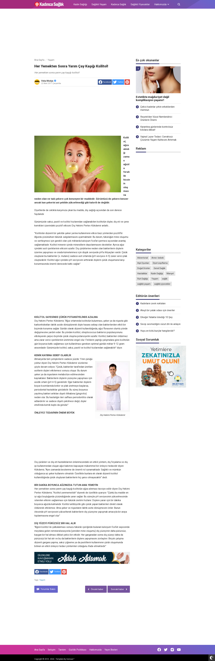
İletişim (51, 649)
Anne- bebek (158, 258)
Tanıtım (62, 649)
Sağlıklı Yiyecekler (140, 4)
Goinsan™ (70, 659)
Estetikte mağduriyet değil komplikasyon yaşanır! (152, 98)
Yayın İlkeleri (111, 649)
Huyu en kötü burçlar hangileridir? (157, 330)
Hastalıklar (142, 273)
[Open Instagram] (172, 649)
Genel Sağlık (159, 268)
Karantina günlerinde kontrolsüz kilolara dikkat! (156, 128)
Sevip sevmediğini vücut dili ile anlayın (160, 324)
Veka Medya (48, 81)
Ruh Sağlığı (142, 279)
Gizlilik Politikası (77, 649)
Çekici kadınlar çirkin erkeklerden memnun (157, 108)
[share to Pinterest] (127, 82)
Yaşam (42, 580)
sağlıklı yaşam (143, 284)
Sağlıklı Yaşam (99, 4)
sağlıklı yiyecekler (162, 284)
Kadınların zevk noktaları (153, 303)
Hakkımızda (95, 649)
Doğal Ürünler (143, 268)
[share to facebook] (105, 82)
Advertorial (142, 258)
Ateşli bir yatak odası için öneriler (157, 310)
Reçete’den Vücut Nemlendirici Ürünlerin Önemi (156, 118)
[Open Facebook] (159, 649)
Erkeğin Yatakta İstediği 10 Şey (156, 317)
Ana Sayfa (39, 649)
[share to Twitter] (118, 82)
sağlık (164, 279)
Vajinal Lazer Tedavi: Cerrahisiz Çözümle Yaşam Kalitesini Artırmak (158, 138)
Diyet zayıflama (160, 263)
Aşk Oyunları (143, 263)
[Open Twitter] (166, 649)
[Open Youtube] (179, 649)
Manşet (170, 273)
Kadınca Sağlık (118, 4)
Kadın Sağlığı (80, 4)
